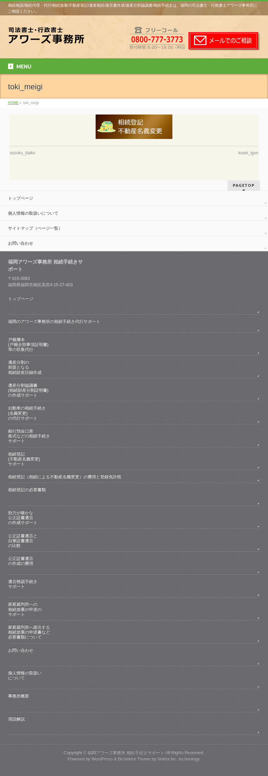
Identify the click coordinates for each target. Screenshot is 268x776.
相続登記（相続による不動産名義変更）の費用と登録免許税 (64, 476)
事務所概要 (134, 701)
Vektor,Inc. (167, 758)
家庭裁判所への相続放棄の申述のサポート (25, 609)
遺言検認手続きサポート (134, 586)
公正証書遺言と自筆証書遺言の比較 (22, 540)
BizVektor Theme (134, 758)
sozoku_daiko (22, 152)
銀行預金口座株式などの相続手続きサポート (29, 436)
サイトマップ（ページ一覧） (35, 228)
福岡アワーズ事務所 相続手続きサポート (126, 752)
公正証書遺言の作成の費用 (134, 563)
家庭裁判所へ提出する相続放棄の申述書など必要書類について (29, 632)
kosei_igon (248, 152)
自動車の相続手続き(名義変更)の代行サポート (27, 413)
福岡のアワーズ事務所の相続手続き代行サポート (134, 324)
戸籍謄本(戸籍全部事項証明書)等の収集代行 (28, 344)
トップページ (20, 198)
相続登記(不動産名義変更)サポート (24, 459)
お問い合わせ (20, 243)
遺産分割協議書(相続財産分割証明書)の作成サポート (28, 390)
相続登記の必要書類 (134, 494)
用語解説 (134, 724)
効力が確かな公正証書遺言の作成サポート (22, 517)
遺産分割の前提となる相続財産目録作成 (25, 367)
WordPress (102, 758)
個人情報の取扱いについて (33, 213)
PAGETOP (244, 185)
